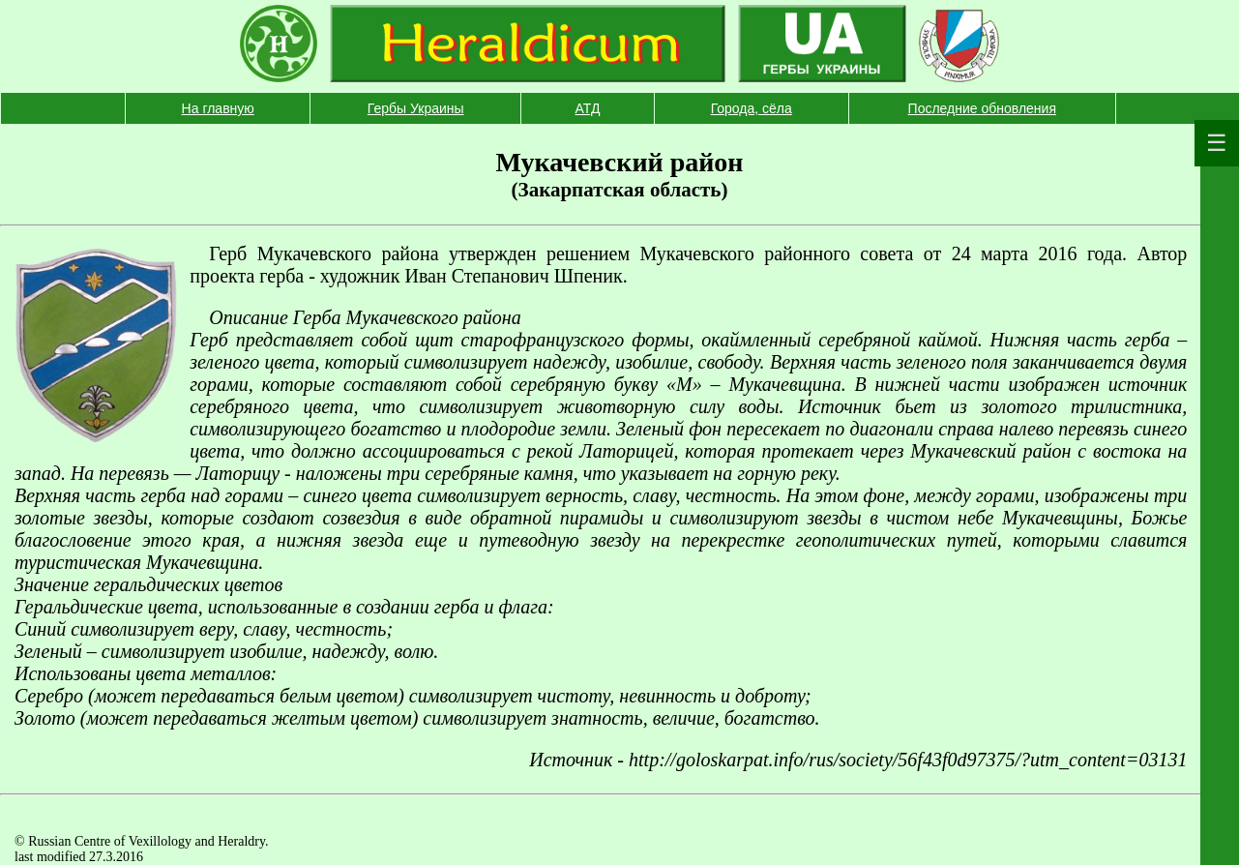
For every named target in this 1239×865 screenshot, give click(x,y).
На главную (218, 108)
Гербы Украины (416, 108)
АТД (588, 108)
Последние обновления (982, 108)
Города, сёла (751, 108)
